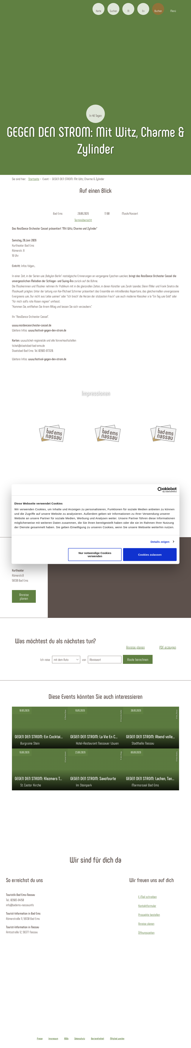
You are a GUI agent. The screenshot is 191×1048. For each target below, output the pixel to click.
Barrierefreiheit (97, 1038)
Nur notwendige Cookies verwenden (95, 554)
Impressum (53, 1038)
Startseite (33, 179)
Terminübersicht (83, 219)
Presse (40, 1038)
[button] (98, 9)
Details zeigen (160, 541)
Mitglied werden (117, 1038)
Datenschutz (79, 1038)
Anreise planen (146, 924)
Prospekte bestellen (149, 915)
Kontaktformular (147, 906)
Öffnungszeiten (146, 932)
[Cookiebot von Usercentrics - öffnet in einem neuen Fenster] (160, 490)
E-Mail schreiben (147, 897)
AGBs (66, 1038)
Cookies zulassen (150, 554)
